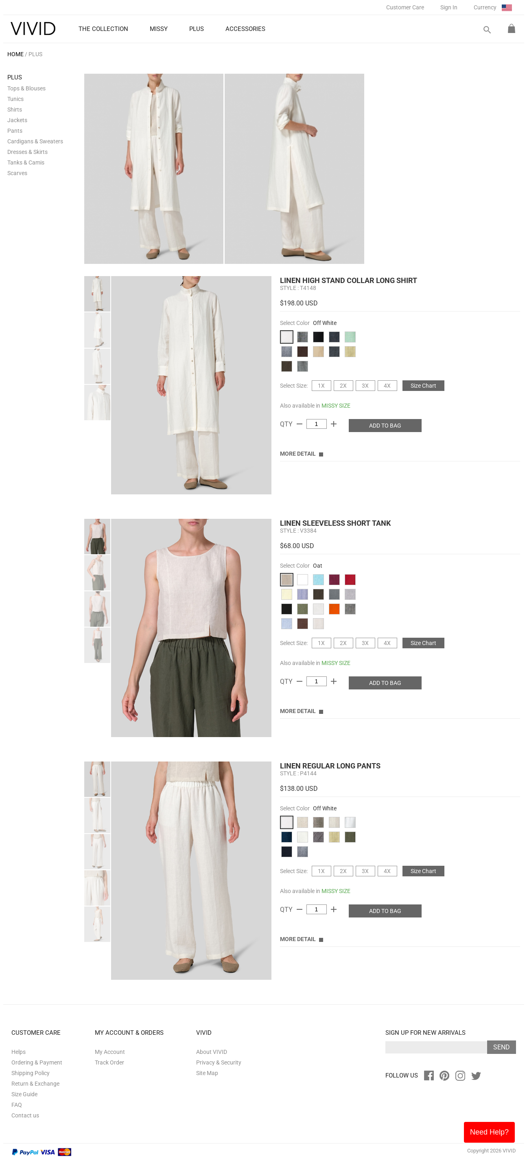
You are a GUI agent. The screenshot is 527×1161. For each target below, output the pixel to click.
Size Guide (24, 1094)
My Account (110, 1052)
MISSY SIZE (335, 405)
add (334, 424)
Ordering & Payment (36, 1062)
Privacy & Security (218, 1062)
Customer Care (405, 7)
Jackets (17, 120)
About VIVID (211, 1052)
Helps (18, 1052)
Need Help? (489, 1132)
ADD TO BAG (385, 425)
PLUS (35, 54)
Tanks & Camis (25, 162)
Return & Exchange (35, 1083)
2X (343, 385)
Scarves (17, 173)
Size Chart (423, 385)
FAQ (16, 1105)
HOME (15, 54)
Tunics (15, 99)
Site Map (207, 1073)
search (486, 30)
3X (365, 385)
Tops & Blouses (26, 88)
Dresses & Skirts (27, 152)
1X (321, 385)
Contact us (25, 1115)
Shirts (14, 109)
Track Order (109, 1062)
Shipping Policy (30, 1073)
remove (299, 424)
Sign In (448, 7)
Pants (14, 130)
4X (387, 385)
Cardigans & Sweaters (35, 141)
